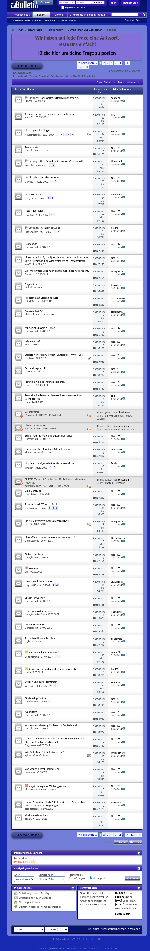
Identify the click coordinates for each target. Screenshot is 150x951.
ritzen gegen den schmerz (39, 611)
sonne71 (29, 117)
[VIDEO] (119, 904)
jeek (27, 344)
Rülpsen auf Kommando (38, 581)
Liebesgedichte (33, 194)
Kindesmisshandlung (36, 815)
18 (103, 466)
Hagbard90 (30, 585)
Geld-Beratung (33, 490)
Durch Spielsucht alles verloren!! (43, 177)
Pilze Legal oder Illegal (37, 130)
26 (103, 214)
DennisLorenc (32, 540)
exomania (30, 772)
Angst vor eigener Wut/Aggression (48, 786)
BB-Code (120, 893)
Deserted (29, 384)
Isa (26, 428)
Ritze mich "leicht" (35, 210)
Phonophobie (32, 452)
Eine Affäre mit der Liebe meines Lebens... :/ (50, 537)
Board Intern (35, 29)
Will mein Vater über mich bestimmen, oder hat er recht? (57, 270)
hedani (28, 287)
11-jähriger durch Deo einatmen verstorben (49, 114)
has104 (28, 524)
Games (59, 14)
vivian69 (29, 467)
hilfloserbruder (32, 314)
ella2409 (29, 818)
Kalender (36, 20)
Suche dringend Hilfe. (37, 368)
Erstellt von (28, 89)
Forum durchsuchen (127, 82)
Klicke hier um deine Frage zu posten (77, 53)
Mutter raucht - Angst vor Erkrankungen (47, 449)
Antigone (29, 273)
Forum (41, 14)
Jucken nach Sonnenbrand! (44, 652)
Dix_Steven (30, 745)
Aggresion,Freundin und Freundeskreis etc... (54, 669)
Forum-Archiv (55, 29)
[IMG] (118, 900)
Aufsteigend (77, 878)
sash (27, 672)
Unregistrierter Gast (35, 614)
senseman (123, 426)
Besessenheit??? (34, 311)
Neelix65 (29, 357)
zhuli (27, 401)
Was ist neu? (22, 14)
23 (103, 181)
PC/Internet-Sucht (50, 227)
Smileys (119, 896)
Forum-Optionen (105, 82)
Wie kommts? (32, 341)
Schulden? (34, 568)
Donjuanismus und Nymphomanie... (60, 97)
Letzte (83, 66)
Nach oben (135, 842)
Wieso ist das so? (34, 624)
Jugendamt (31, 711)
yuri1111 (29, 264)
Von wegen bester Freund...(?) (42, 768)
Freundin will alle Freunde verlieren (45, 381)
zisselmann (124, 412)
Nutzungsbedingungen (113, 928)
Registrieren (130, 2)
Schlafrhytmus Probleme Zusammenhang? (48, 435)
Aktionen (48, 20)
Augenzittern (32, 284)
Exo (26, 571)
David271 (30, 181)
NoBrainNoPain (33, 134)
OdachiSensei (32, 301)
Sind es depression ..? (37, 698)
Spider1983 (31, 755)
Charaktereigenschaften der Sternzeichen (52, 463)
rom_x (28, 198)
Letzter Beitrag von (122, 89)
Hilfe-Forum (92, 928)
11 (119, 62)
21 (103, 164)
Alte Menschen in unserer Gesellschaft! (62, 161)
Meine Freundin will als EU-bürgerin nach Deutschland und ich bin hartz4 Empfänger (55, 803)
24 (103, 197)
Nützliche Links (65, 20)
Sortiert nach (46, 874)
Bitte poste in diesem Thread (87, 14)
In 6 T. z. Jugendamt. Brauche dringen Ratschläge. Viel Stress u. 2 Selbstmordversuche (55, 740)
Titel (17, 89)
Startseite (18, 20)
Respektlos (31, 243)
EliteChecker (31, 231)
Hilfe (114, 2)
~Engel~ (29, 100)
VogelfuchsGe (32, 656)
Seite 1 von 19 (89, 62)
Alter (17, 874)
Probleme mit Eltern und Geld (41, 297)
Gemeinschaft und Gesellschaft (85, 29)
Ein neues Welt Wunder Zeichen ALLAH (47, 520)
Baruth (28, 371)
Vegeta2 (29, 686)
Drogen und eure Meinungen (41, 681)
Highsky (29, 641)
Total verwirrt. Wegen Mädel (41, 504)
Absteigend (97, 878)
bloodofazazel (32, 808)
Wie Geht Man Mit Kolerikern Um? (44, 752)
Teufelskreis (31, 147)
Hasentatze (30, 494)
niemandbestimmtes (35, 789)
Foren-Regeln (122, 914)
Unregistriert (31, 150)
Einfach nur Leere (35, 554)
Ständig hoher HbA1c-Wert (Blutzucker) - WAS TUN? (54, 354)
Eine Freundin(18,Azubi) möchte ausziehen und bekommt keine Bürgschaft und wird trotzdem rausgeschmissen (57, 259)
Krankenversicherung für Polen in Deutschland (51, 725)
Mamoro (29, 415)
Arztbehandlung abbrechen (40, 638)
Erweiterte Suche (133, 20)
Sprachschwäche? (35, 597)
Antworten (99, 89)
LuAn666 (29, 214)
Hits (100, 92)
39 (103, 508)
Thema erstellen (27, 66)
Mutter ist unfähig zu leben (40, 327)
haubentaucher (33, 485)
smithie (29, 508)
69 (103, 134)
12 (103, 117)
